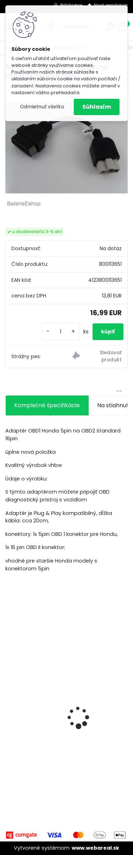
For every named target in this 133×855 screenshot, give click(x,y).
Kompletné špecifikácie (47, 405)
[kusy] (61, 332)
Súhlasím (96, 107)
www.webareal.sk (95, 847)
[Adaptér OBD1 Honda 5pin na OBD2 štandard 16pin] (66, 147)
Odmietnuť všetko (42, 106)
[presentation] (9, 705)
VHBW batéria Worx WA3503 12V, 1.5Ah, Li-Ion (63, 738)
